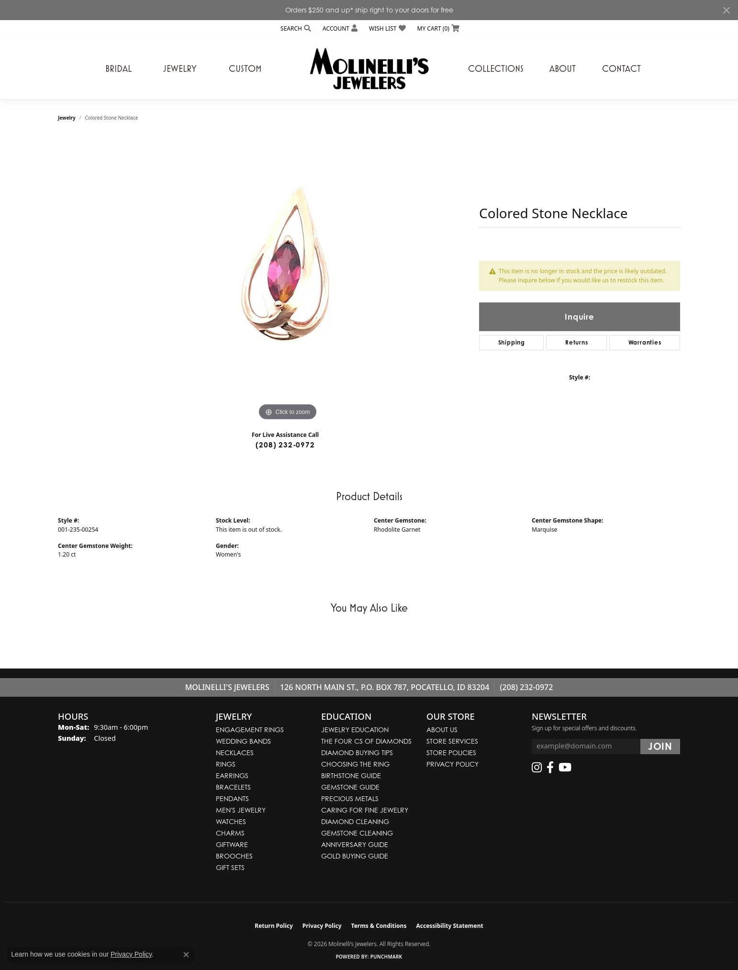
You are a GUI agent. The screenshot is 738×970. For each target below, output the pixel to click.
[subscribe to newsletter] (660, 746)
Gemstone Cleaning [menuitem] (357, 833)
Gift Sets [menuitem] (230, 867)
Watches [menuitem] (231, 821)
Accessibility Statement (449, 926)
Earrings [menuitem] (232, 775)
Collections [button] (496, 68)
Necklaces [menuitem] (235, 752)
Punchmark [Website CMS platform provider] (386, 956)
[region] (287, 279)
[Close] (726, 10)
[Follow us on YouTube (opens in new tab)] (565, 767)
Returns (576, 342)
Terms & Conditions (379, 926)
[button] (295, 28)
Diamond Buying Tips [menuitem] (357, 752)
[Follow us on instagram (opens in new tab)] (537, 767)
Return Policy (274, 926)
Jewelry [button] (180, 68)
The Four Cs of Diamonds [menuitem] (366, 741)
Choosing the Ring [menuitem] (355, 764)
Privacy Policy (452, 764)
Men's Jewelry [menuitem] (241, 810)
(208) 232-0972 (285, 444)
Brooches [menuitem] (234, 856)
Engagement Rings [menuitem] (250, 729)
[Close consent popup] (186, 955)
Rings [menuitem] (225, 764)
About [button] (562, 68)
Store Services (452, 741)
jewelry (67, 117)
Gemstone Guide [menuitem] (350, 787)
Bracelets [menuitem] (233, 787)
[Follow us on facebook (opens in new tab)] (550, 767)
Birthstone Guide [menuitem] (351, 775)
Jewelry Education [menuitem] (355, 729)
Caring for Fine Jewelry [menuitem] (364, 810)
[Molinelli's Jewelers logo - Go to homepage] (369, 68)
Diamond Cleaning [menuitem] (355, 821)
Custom (245, 68)
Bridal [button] (118, 68)
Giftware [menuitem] (232, 844)
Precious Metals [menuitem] (350, 798)
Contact (621, 68)
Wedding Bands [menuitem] (243, 741)
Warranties (644, 342)
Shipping (511, 342)
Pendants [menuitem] (232, 798)
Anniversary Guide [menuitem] (354, 844)
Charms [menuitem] (230, 833)
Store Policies (451, 752)
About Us (442, 729)
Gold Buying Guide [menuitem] (354, 856)
